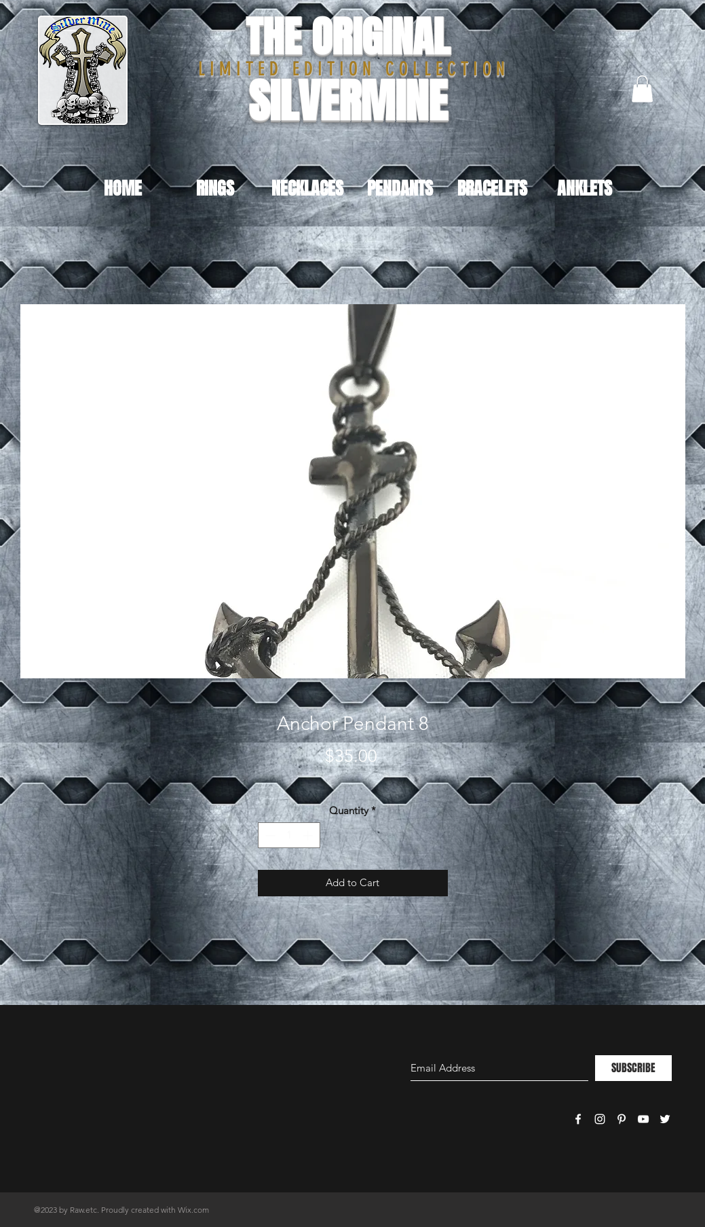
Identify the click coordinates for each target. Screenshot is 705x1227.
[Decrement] (269, 835)
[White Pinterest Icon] (621, 1119)
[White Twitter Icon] (665, 1119)
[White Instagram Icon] (600, 1119)
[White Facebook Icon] (578, 1119)
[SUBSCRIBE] (633, 1068)
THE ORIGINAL (348, 37)
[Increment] (309, 835)
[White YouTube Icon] (643, 1119)
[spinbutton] (289, 835)
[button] (642, 88)
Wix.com (193, 1210)
